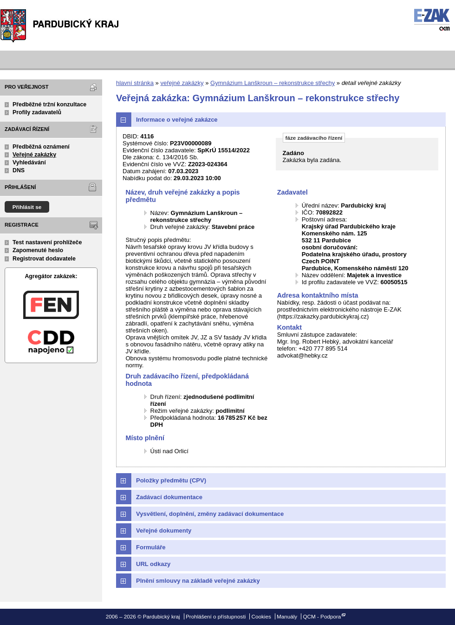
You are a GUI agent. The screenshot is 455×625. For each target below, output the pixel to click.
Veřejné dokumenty (163, 530)
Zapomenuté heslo (38, 250)
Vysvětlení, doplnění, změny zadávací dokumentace (210, 513)
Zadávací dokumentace (169, 497)
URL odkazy (153, 563)
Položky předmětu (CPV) (171, 480)
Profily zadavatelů (37, 112)
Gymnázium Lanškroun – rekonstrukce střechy (272, 82)
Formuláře (151, 547)
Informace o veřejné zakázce (177, 119)
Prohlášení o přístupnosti (216, 616)
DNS (19, 170)
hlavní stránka (135, 82)
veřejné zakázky (181, 82)
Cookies (261, 616)
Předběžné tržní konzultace (49, 104)
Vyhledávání (29, 162)
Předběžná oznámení (41, 146)
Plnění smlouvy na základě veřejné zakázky (198, 580)
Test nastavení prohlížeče (47, 242)
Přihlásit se (27, 207)
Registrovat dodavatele (44, 258)
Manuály (287, 616)
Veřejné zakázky (34, 154)
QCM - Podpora (322, 616)
